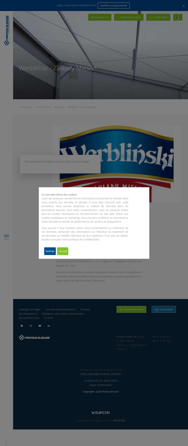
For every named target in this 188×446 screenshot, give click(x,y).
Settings (51, 251)
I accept (66, 251)
